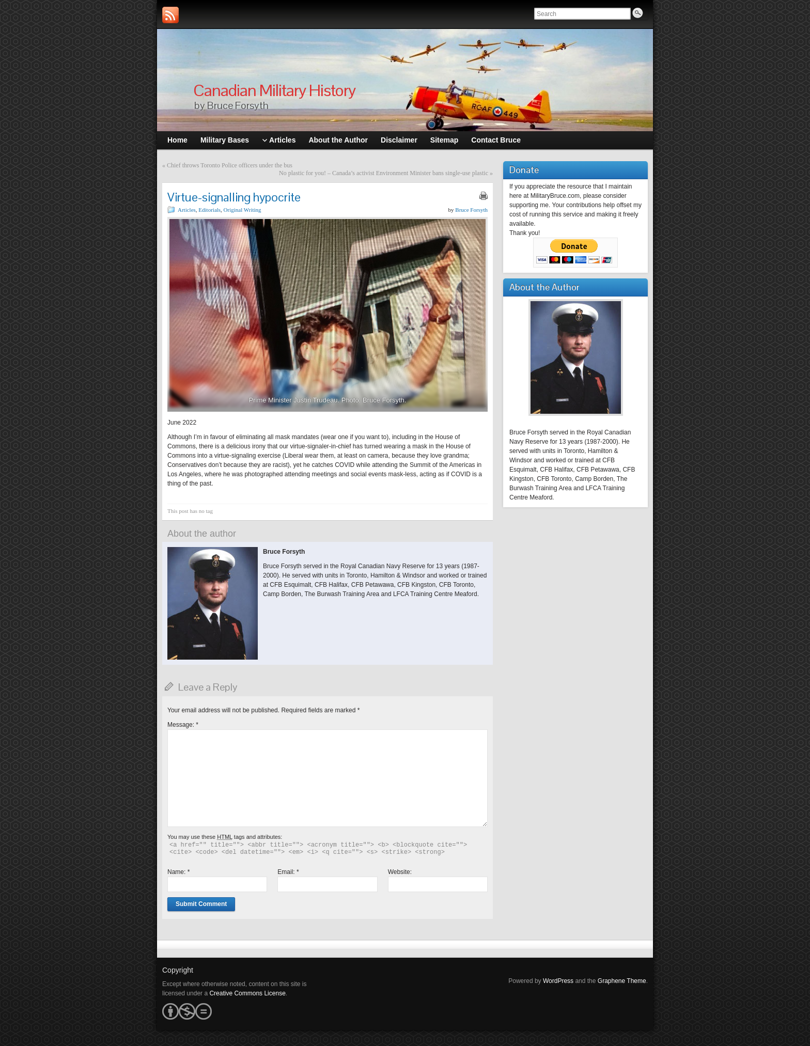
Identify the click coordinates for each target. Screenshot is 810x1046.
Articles (187, 210)
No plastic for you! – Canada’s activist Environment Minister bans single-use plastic (383, 173)
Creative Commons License (247, 993)
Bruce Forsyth (471, 210)
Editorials (209, 210)
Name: (178, 872)
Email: (288, 872)
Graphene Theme (622, 981)
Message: (182, 724)
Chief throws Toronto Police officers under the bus (229, 165)
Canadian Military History (274, 90)
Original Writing (242, 210)
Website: (400, 872)
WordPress (558, 981)
